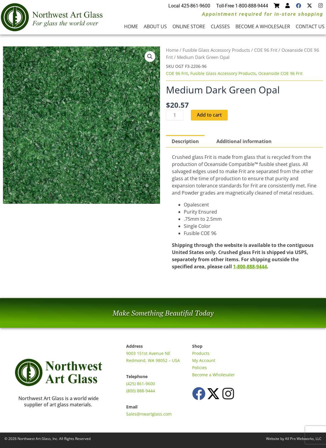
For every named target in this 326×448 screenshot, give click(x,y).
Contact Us (310, 26)
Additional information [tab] (244, 141)
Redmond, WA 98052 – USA (153, 360)
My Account (203, 360)
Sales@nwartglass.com (149, 414)
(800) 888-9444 (140, 391)
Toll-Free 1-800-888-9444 (242, 6)
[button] (150, 56)
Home (131, 26)
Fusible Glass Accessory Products (216, 50)
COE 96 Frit (265, 50)
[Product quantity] (174, 115)
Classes (220, 26)
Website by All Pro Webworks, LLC (294, 438)
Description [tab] (185, 141)
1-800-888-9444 (250, 266)
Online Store (189, 26)
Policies (199, 367)
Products (201, 353)
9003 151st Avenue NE (148, 353)
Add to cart (209, 115)
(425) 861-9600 (140, 383)
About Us (155, 26)
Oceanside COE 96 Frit (280, 73)
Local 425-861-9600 (189, 6)
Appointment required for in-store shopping (262, 14)
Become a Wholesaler (262, 26)
